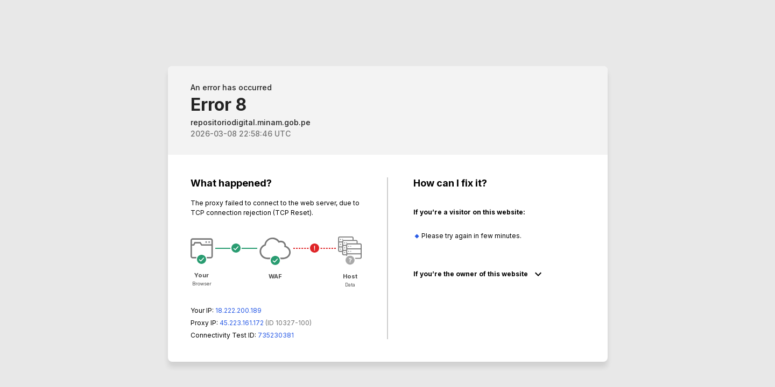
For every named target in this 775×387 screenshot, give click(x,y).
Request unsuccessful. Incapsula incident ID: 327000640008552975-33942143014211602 (387, 193)
